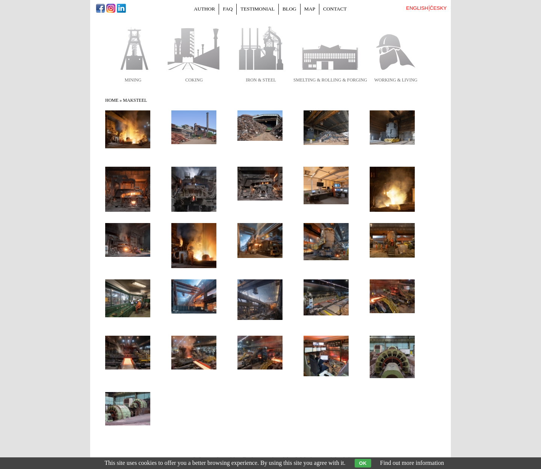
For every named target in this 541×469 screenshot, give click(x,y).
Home (111, 100)
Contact (335, 9)
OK (363, 463)
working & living (395, 80)
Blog (289, 9)
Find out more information (412, 463)
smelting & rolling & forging (330, 80)
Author (204, 9)
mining (133, 80)
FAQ (228, 9)
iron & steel (261, 80)
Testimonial (257, 9)
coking (194, 80)
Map (309, 9)
